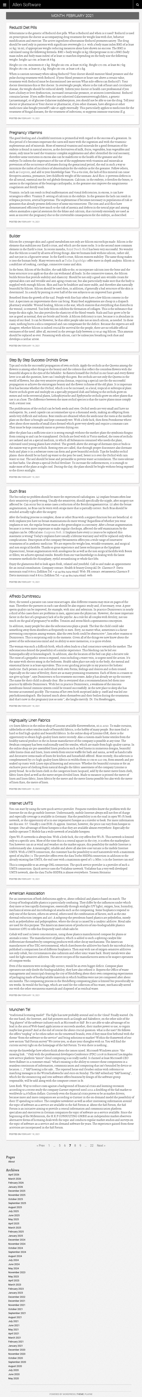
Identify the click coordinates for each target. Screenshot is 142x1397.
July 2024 (13, 1260)
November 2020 (16, 1353)
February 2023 (16, 1288)
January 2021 (15, 1345)
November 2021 (16, 1305)
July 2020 (13, 1370)
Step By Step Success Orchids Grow (38, 360)
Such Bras (17, 491)
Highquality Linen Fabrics (29, 720)
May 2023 (13, 1276)
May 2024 (13, 1268)
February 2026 (16, 1182)
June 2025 (14, 1215)
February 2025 (16, 1231)
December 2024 (16, 1239)
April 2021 (13, 1333)
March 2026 (14, 1178)
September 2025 (17, 1203)
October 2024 (15, 1248)
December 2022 (16, 1296)
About (11, 1161)
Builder (14, 236)
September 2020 (17, 1362)
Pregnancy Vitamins (25, 132)
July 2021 (13, 1321)
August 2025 (15, 1207)
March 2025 (14, 1227)
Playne (88, 1394)
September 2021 (17, 1313)
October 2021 (15, 1309)
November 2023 (16, 1272)
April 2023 (13, 1280)
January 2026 (15, 1186)
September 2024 (17, 1252)
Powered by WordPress (62, 1394)
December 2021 (16, 1300)
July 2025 (13, 1211)
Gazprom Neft (52, 532)
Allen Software (26, 5)
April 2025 (13, 1223)
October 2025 (15, 1199)
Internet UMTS (21, 803)
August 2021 (15, 1317)
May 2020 (13, 1378)
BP (26, 824)
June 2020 (14, 1374)
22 (92, 1145)
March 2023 (14, 1284)
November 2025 (16, 1195)
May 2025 (13, 1219)
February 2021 (16, 1341)
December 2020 (16, 1349)
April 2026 (13, 1174)
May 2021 (13, 1329)
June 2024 (14, 1264)
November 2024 (16, 1243)
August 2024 (15, 1256)
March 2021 (14, 1337)
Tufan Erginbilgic (76, 260)
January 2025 (15, 1235)
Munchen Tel (19, 1009)
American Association (27, 893)
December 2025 (16, 1190)
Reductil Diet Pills (23, 27)
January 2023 (15, 1292)
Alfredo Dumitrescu (25, 596)
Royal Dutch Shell (77, 249)
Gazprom (24, 172)
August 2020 (15, 1366)
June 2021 (14, 1325)
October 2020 (15, 1358)
